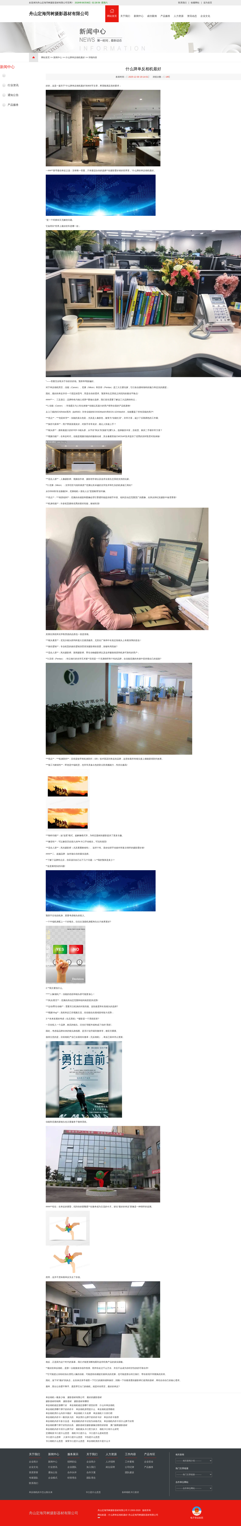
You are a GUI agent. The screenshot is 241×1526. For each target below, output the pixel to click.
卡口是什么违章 (53, 1437)
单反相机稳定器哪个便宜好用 (83, 1405)
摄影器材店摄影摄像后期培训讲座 (92, 1425)
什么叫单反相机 (107, 1405)
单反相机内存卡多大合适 (57, 1421)
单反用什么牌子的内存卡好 (89, 1417)
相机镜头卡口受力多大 (86, 1429)
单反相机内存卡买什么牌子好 (60, 1429)
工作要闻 (129, 1461)
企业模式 (52, 1478)
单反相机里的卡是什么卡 (98, 1441)
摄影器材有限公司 (76, 1397)
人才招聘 (110, 1461)
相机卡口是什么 (79, 1433)
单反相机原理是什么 (85, 1409)
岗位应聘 (110, 1467)
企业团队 (72, 1467)
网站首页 (112, 11)
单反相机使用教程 (106, 1409)
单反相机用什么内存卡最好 (58, 1413)
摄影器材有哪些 (81, 1401)
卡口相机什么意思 (54, 1441)
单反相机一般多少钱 (55, 1397)
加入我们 (91, 1467)
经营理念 (72, 1478)
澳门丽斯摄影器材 (118, 1425)
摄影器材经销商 (53, 1401)
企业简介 (33, 1461)
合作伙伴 (72, 1472)
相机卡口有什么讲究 (109, 1429)
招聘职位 (72, 1461)
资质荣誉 (33, 1472)
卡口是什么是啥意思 (98, 1433)
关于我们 (125, 11)
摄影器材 (67, 1401)
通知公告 (13, 95)
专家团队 (33, 1478)
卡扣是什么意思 (92, 1437)
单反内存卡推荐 (111, 1417)
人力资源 (178, 11)
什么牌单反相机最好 (75, 57)
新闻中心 (138, 11)
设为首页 (207, 2)
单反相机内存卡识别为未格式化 (87, 1421)
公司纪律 (129, 1467)
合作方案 (91, 1472)
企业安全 (148, 1461)
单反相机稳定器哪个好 (56, 1405)
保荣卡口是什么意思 (75, 1441)
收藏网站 (195, 2)
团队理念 (91, 1478)
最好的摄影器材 (94, 1397)
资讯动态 (192, 11)
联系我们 (182, 2)
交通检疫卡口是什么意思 (57, 1433)
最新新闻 (13, 75)
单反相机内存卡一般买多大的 (60, 1417)
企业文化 (205, 11)
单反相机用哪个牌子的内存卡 (60, 1409)
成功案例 (152, 11)
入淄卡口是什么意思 (72, 1437)
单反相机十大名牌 (82, 1413)
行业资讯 (13, 85)
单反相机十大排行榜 (102, 1413)
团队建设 (129, 1472)
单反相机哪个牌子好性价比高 (60, 1425)
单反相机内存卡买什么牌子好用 (119, 1421)
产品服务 (165, 11)
